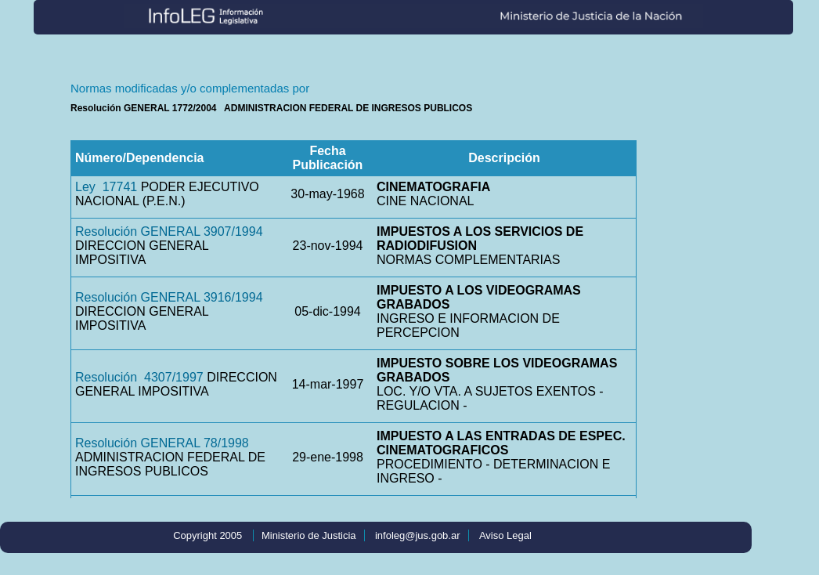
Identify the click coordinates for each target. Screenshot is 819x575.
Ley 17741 (106, 186)
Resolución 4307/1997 (139, 377)
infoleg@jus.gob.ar (417, 535)
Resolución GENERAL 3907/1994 (169, 231)
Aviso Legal (505, 535)
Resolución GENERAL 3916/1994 (169, 297)
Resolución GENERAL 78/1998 (162, 443)
